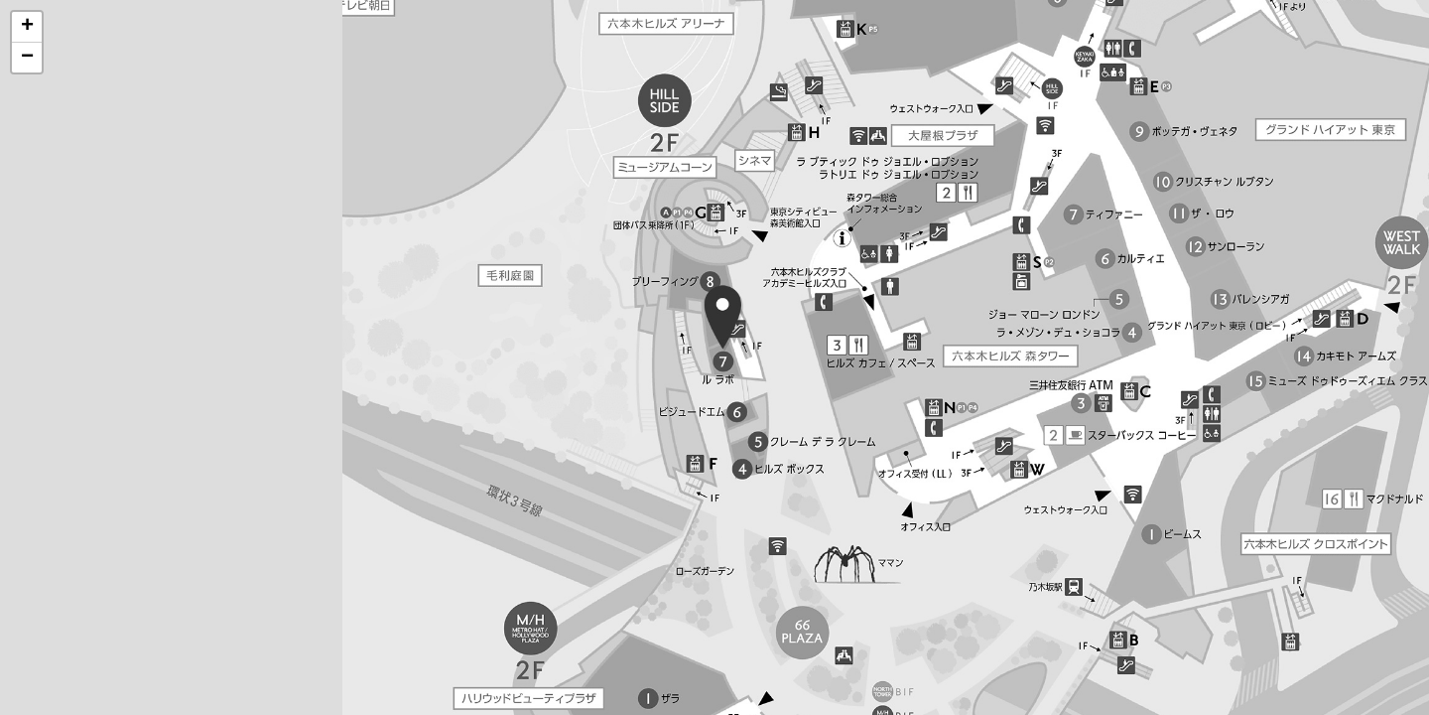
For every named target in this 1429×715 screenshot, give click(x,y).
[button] (27, 27)
